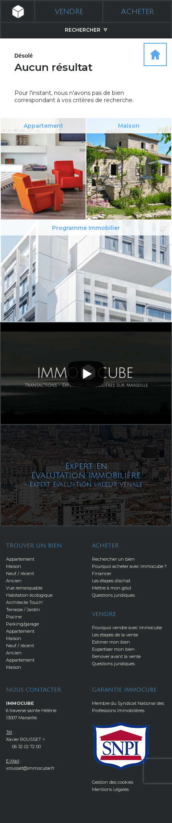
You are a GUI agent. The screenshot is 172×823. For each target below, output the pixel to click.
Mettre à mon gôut (111, 588)
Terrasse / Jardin (23, 609)
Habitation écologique (29, 595)
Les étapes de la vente (115, 635)
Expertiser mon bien (113, 649)
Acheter (137, 12)
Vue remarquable (24, 588)
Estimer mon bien (111, 642)
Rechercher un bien (113, 559)
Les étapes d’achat (111, 581)
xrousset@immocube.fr (30, 768)
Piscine (14, 617)
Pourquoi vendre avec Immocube (127, 627)
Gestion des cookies (112, 782)
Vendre (69, 12)
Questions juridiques (113, 595)
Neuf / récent (20, 573)
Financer (101, 573)
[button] (86, 373)
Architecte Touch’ (24, 602)
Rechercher (86, 30)
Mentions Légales (110, 789)
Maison (13, 566)
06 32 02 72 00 (26, 746)
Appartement (20, 559)
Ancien (14, 581)
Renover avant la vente (116, 656)
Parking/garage (22, 624)
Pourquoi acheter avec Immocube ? (129, 566)
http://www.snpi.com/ (121, 746)
